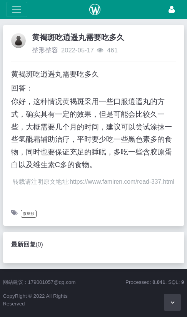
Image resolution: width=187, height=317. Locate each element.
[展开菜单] (16, 9)
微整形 (28, 213)
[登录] (171, 9)
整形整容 (45, 50)
